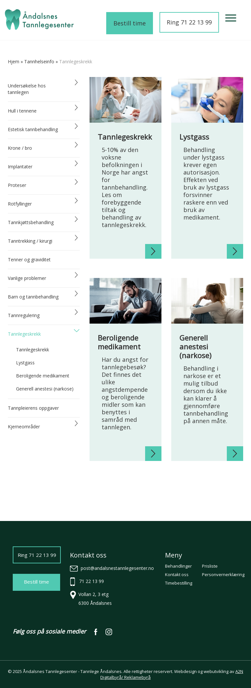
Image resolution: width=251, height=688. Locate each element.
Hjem (13, 61)
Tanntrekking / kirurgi (30, 241)
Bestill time (129, 23)
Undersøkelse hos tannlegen (27, 89)
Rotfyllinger (20, 204)
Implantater (20, 166)
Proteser (17, 185)
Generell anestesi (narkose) (45, 389)
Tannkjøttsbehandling (31, 222)
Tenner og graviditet (29, 259)
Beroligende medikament (42, 376)
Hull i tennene (22, 111)
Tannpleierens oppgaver (33, 408)
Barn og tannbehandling (33, 297)
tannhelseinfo (39, 61)
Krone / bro (20, 148)
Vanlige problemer (27, 278)
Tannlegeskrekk (24, 334)
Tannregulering (24, 315)
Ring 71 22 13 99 (189, 22)
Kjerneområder (24, 426)
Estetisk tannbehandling (33, 129)
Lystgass (25, 362)
